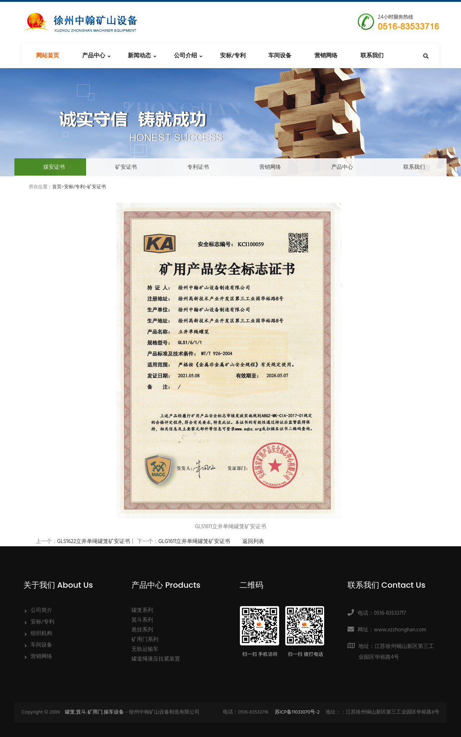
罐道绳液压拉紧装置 (155, 659)
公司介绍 (185, 56)
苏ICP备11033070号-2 (297, 712)
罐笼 (70, 712)
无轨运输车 (144, 649)
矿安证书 (126, 167)
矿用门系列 (144, 639)
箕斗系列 (142, 620)
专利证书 (198, 167)
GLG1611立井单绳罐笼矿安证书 (194, 541)
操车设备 (114, 712)
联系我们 (372, 56)
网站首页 (47, 56)
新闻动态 (139, 56)
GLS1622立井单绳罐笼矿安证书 (93, 541)
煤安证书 (54, 167)
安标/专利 (233, 56)
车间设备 (279, 56)
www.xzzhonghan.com (400, 630)
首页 (57, 187)
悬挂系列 (142, 630)
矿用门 (95, 712)
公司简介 (41, 610)
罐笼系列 (142, 610)
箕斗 (81, 712)
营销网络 (325, 56)
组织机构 (41, 633)
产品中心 (93, 56)
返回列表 (253, 541)
